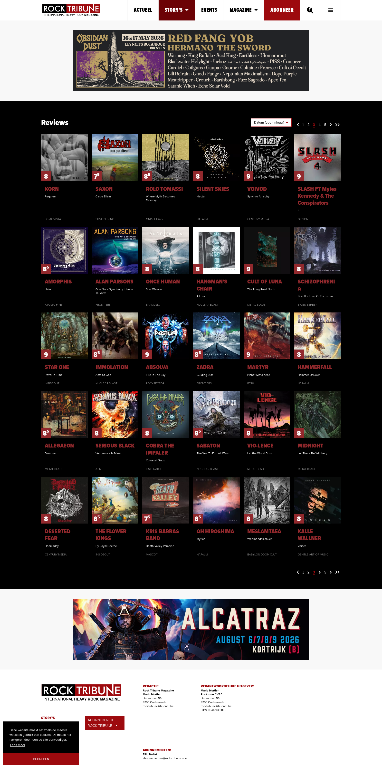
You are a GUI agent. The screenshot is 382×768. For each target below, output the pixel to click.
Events (209, 10)
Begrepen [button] (41, 758)
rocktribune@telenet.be (158, 706)
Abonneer (282, 10)
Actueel (143, 10)
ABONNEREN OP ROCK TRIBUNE (102, 723)
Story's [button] (177, 10)
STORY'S (48, 718)
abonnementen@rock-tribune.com (165, 758)
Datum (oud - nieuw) (269, 122)
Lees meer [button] (17, 745)
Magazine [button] (243, 10)
